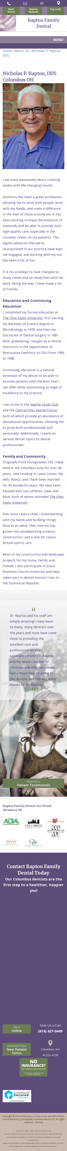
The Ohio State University (23, 318)
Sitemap (39, 1122)
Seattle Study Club (44, 404)
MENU (58, 40)
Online (17, 1029)
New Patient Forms (17, 1049)
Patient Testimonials (33, 783)
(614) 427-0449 (50, 1031)
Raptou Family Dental (36, 1116)
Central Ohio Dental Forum (36, 410)
